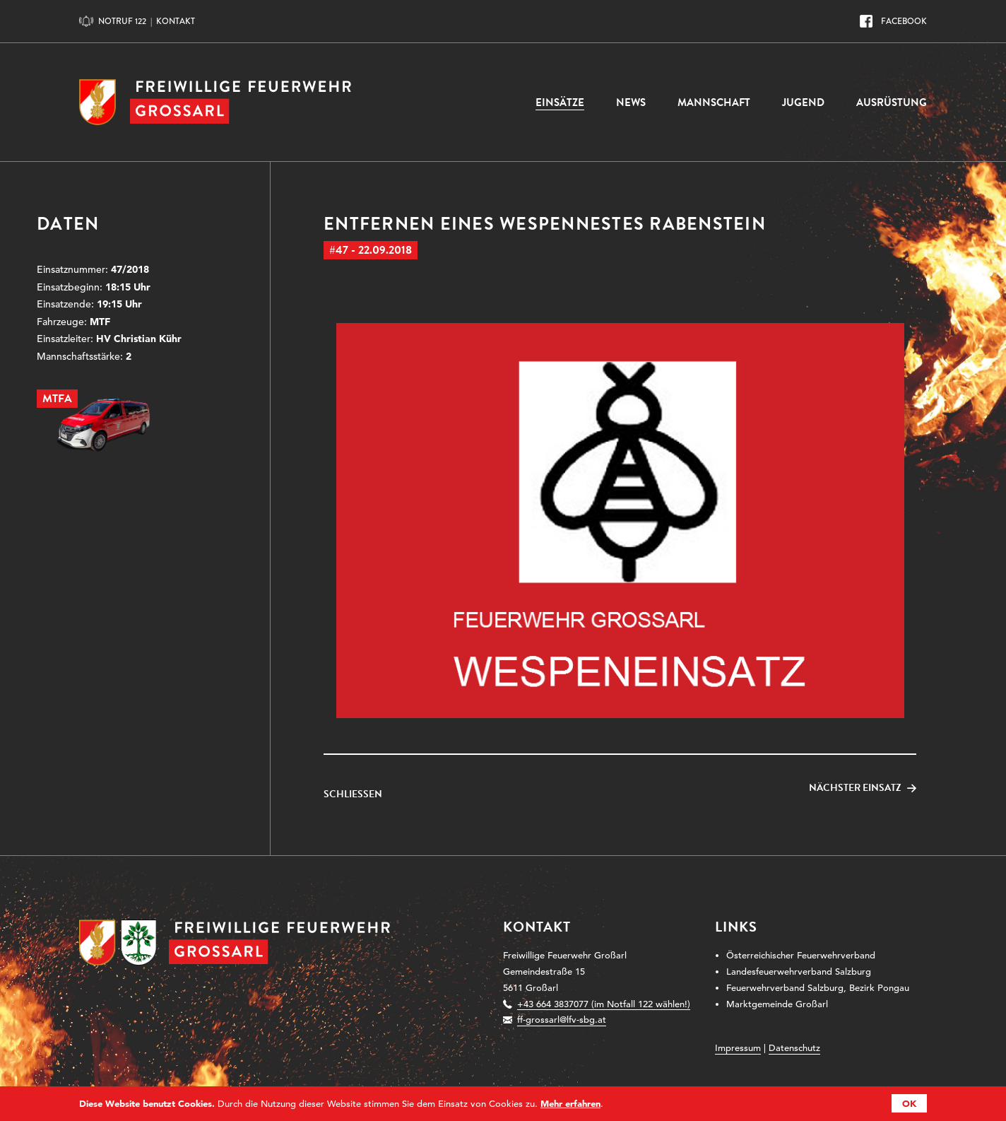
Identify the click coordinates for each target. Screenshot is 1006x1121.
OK (909, 1103)
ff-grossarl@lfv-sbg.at (561, 1020)
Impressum (738, 1048)
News (631, 102)
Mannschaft (713, 102)
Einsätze (559, 102)
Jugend (803, 102)
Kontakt (175, 21)
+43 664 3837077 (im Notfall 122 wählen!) (603, 1004)
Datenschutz (794, 1048)
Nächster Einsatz (855, 788)
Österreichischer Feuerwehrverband (800, 955)
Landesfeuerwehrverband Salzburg (798, 972)
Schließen (353, 794)
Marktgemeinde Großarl (777, 1004)
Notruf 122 (122, 21)
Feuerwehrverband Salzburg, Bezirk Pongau (817, 988)
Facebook (904, 21)
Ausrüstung (891, 102)
